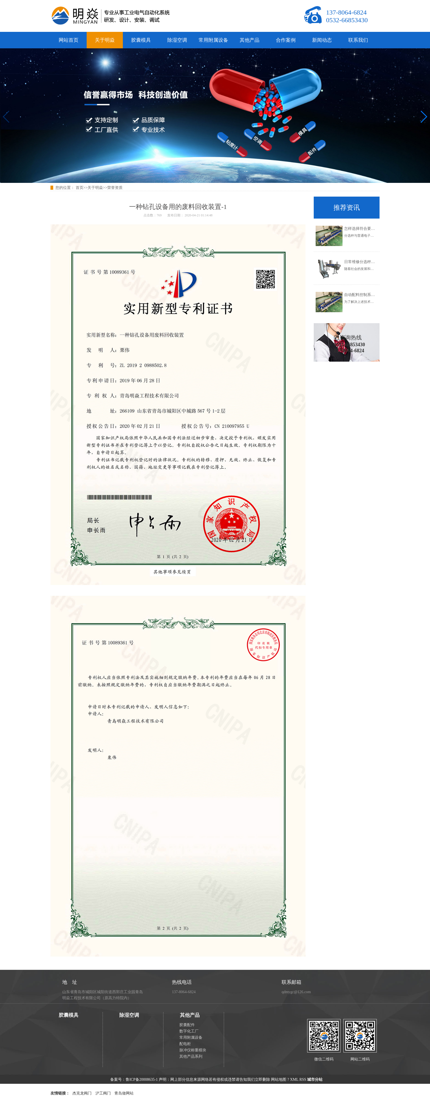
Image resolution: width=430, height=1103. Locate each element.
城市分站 (314, 1079)
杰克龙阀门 (82, 1093)
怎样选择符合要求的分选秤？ (369, 229)
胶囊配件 (187, 1025)
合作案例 (286, 40)
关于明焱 (105, 40)
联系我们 (358, 40)
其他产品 (249, 40)
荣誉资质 (115, 188)
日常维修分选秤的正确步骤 (367, 262)
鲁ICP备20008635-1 (142, 1079)
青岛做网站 (124, 1093)
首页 (79, 188)
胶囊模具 (141, 40)
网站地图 (278, 1079)
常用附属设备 (213, 40)
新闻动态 (322, 40)
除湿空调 (177, 40)
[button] (423, 117)
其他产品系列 (190, 1056)
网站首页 (68, 40)
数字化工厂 (189, 1031)
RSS (302, 1079)
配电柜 (185, 1044)
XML (294, 1079)
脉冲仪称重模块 (192, 1050)
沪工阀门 (103, 1093)
